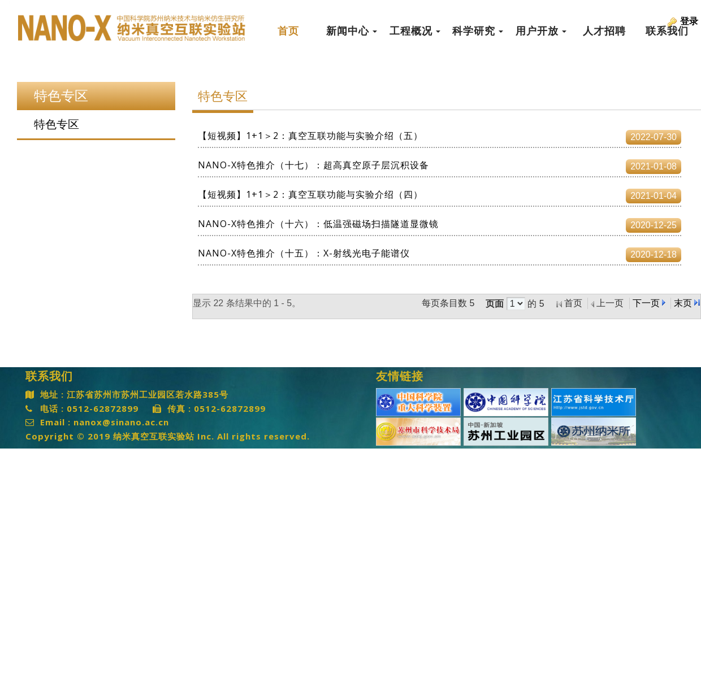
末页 (683, 303)
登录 (689, 21)
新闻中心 (351, 31)
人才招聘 (604, 31)
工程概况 (415, 31)
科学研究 (477, 31)
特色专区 (56, 124)
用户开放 (541, 31)
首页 (288, 31)
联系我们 (667, 31)
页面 (495, 304)
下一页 (646, 303)
